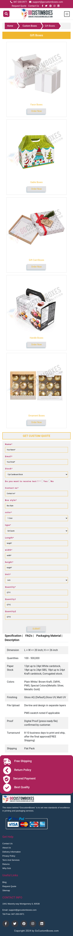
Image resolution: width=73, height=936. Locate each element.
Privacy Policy (8, 856)
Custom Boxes (30, 26)
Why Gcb (6, 868)
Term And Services (10, 860)
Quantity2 (10, 611)
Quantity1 (10, 599)
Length (9, 538)
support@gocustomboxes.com (47, 2)
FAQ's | (29, 635)
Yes (46, 481)
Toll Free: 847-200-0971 (13, 914)
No (52, 481)
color (8, 512)
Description (12, 640)
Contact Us (33, 6)
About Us (6, 847)
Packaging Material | (49, 635)
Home (10, 26)
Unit (8, 574)
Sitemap (6, 890)
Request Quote (19, 6)
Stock (9, 469)
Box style (11, 500)
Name (9, 444)
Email (9, 456)
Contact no (12, 488)
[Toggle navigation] (67, 14)
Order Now (36, 111)
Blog (4, 882)
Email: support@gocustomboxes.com (19, 910)
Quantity (10, 587)
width (9, 550)
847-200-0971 (20, 2)
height (9, 562)
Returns (6, 864)
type (8, 525)
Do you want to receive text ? (23, 481)
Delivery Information (11, 852)
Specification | (14, 635)
